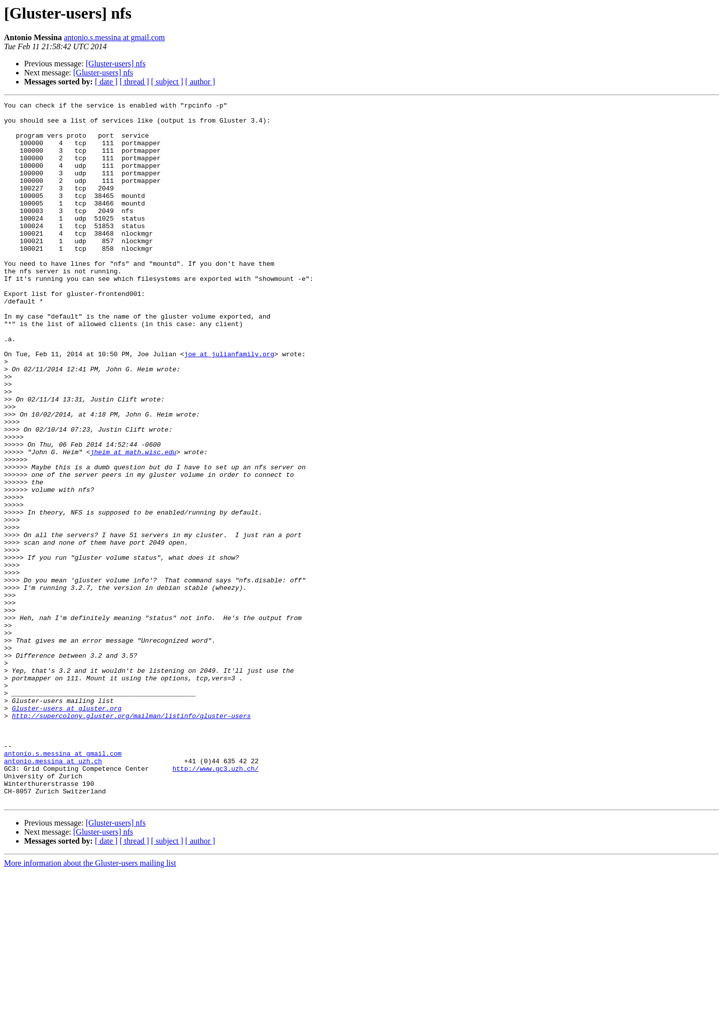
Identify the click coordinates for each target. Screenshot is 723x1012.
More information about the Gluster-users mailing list (90, 1003)
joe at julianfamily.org (229, 405)
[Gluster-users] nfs (116, 63)
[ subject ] (167, 81)
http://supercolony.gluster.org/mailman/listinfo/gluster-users (131, 839)
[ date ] (106, 81)
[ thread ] (134, 81)
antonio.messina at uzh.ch (53, 893)
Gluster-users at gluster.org (67, 830)
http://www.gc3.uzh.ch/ (215, 902)
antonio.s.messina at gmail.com (114, 37)
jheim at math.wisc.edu (133, 522)
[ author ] (200, 81)
